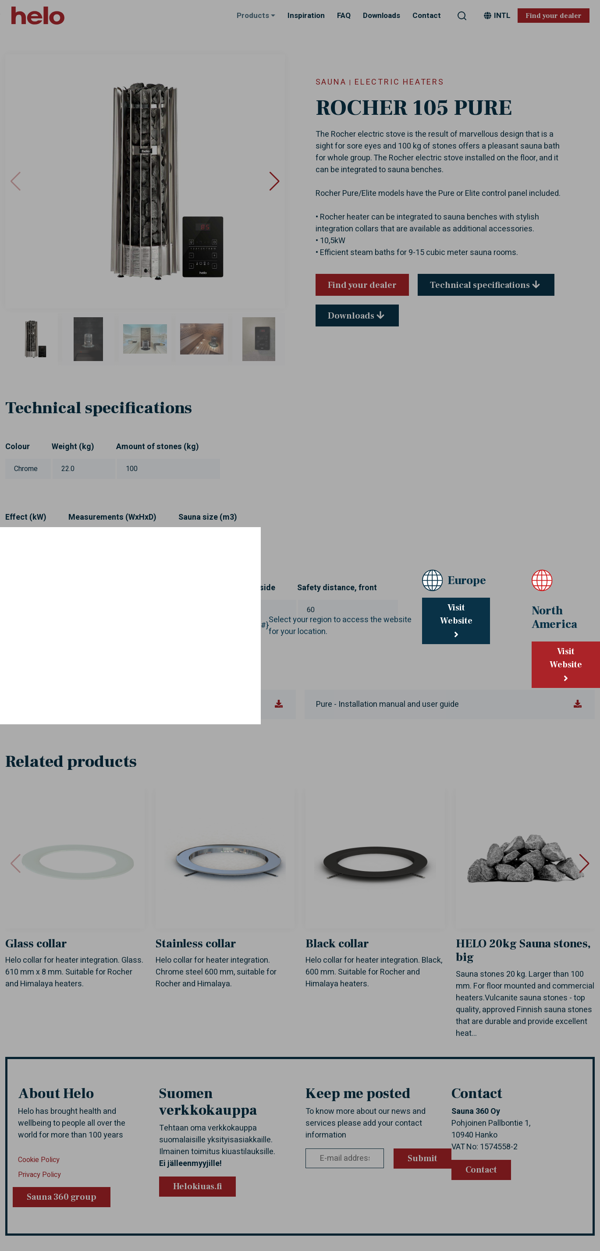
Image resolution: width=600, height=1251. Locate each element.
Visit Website (456, 620)
